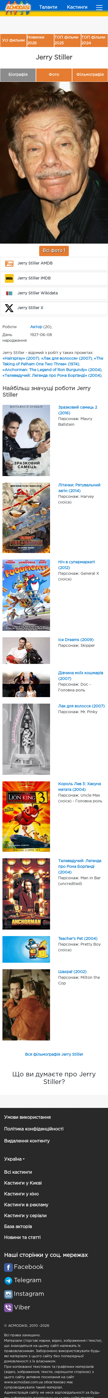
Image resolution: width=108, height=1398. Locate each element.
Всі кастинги (18, 1172)
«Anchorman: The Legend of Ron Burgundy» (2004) (51, 370)
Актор (36, 327)
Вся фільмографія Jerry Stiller (54, 1054)
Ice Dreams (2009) (76, 640)
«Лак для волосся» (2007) (66, 358)
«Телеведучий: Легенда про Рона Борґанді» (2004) (51, 375)
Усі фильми (13, 40)
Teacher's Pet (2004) (77, 938)
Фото (54, 74)
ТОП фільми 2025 (66, 40)
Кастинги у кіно (21, 1194)
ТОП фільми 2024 (93, 40)
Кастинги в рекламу (26, 1205)
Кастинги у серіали (25, 1216)
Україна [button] (12, 1159)
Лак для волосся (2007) (81, 706)
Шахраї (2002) (72, 972)
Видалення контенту (27, 1141)
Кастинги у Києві (23, 1183)
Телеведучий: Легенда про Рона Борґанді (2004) (79, 866)
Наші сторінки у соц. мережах (46, 1255)
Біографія (17, 74)
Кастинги (77, 7)
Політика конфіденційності (33, 1129)
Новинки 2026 (35, 40)
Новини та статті (22, 1238)
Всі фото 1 (54, 251)
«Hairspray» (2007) (20, 358)
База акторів (18, 1227)
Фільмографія (90, 74)
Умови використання (27, 1118)
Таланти (48, 7)
